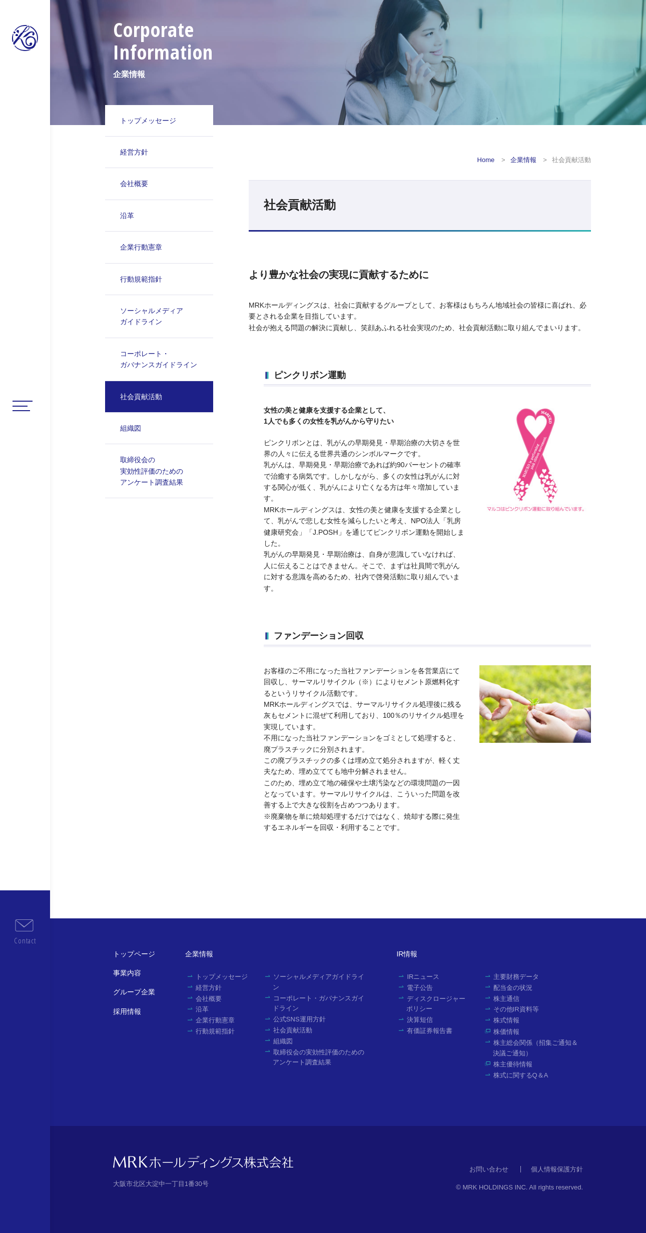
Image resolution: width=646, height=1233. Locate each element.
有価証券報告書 (429, 1030)
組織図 (130, 428)
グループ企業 (134, 992)
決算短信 (420, 1019)
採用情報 (127, 1011)
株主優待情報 (512, 1064)
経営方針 (134, 152)
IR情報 (406, 954)
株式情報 (506, 1020)
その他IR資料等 (516, 1009)
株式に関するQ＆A (520, 1075)
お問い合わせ (488, 1169)
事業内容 (127, 973)
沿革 (127, 216)
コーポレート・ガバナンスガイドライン (158, 359)
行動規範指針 (141, 279)
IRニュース (423, 976)
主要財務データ (516, 976)
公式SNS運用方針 (299, 1019)
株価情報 (506, 1031)
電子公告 (420, 987)
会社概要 (134, 184)
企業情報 (523, 160)
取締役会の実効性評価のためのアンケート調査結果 (151, 471)
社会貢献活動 (141, 397)
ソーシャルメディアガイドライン (151, 316)
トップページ (134, 954)
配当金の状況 (512, 987)
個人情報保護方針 (557, 1169)
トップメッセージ (148, 121)
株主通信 (506, 998)
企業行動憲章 (141, 247)
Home (486, 160)
